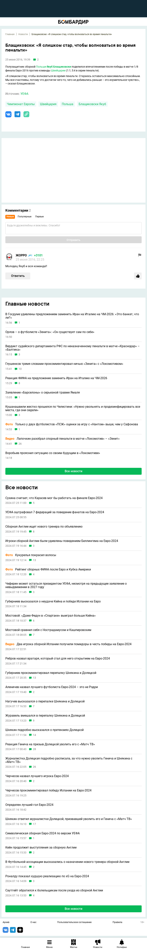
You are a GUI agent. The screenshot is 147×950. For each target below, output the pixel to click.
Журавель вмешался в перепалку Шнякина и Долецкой (45, 715)
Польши (41, 66)
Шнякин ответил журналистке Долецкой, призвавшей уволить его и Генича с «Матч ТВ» (68, 819)
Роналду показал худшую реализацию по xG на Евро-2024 (47, 876)
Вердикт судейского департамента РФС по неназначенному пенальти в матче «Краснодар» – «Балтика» (72, 347)
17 (34, 824)
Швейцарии (58, 70)
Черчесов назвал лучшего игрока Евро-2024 (37, 776)
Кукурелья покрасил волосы (30, 555)
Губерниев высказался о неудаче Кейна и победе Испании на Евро (53, 601)
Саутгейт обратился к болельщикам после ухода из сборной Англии (54, 890)
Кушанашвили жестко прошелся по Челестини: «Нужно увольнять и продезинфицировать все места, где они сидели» (72, 408)
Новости (23, 34)
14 (34, 735)
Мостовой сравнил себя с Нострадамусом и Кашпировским (48, 630)
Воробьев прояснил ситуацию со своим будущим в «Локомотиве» (52, 453)
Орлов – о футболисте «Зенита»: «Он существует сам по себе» (49, 332)
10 (20, 368)
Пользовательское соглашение (74, 922)
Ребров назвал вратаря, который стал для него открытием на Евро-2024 (57, 658)
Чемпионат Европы (21, 104)
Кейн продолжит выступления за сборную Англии (41, 847)
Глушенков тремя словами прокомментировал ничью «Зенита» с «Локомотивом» (64, 364)
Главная (10, 34)
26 (20, 443)
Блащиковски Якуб (92, 104)
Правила (117, 922)
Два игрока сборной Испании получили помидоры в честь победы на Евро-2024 (68, 644)
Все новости (73, 471)
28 (34, 749)
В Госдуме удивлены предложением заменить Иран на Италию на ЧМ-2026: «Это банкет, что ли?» (72, 316)
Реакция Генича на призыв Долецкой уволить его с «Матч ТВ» (50, 744)
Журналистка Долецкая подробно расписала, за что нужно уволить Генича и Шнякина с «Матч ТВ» (68, 760)
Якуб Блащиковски (59, 66)
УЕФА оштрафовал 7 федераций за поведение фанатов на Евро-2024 (54, 512)
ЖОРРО (21, 255)
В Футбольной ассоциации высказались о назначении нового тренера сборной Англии (67, 862)
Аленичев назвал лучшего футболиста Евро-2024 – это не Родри (51, 687)
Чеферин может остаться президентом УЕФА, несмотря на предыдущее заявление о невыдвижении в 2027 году (66, 585)
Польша (67, 104)
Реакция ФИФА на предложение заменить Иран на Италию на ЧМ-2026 (56, 378)
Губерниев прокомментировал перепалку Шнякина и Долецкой (50, 673)
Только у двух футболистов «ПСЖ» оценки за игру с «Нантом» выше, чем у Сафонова (71, 424)
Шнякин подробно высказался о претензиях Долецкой (44, 730)
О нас (33, 922)
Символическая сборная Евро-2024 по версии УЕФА (42, 833)
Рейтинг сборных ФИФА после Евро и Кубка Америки (48, 569)
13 (34, 560)
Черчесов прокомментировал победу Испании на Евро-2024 (48, 790)
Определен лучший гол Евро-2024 (29, 805)
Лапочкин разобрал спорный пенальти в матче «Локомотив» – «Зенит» (62, 438)
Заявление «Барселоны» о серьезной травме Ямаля (42, 392)
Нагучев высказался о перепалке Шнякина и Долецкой (45, 701)
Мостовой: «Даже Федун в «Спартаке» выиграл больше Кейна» (50, 615)
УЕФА (24, 94)
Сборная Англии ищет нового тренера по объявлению (43, 526)
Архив (6, 922)
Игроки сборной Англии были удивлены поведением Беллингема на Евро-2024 (61, 541)
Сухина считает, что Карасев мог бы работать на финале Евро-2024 (54, 498)
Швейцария (48, 104)
